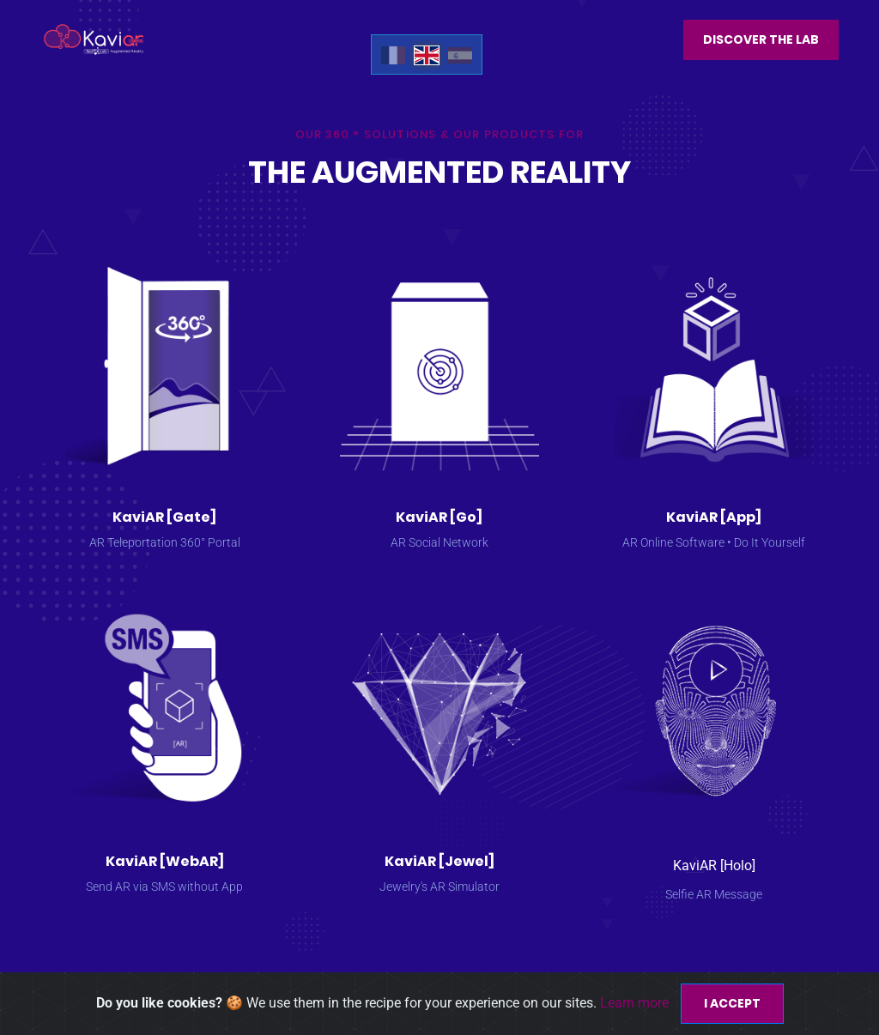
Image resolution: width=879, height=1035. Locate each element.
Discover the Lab (761, 39)
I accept (732, 1003)
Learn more (636, 1003)
